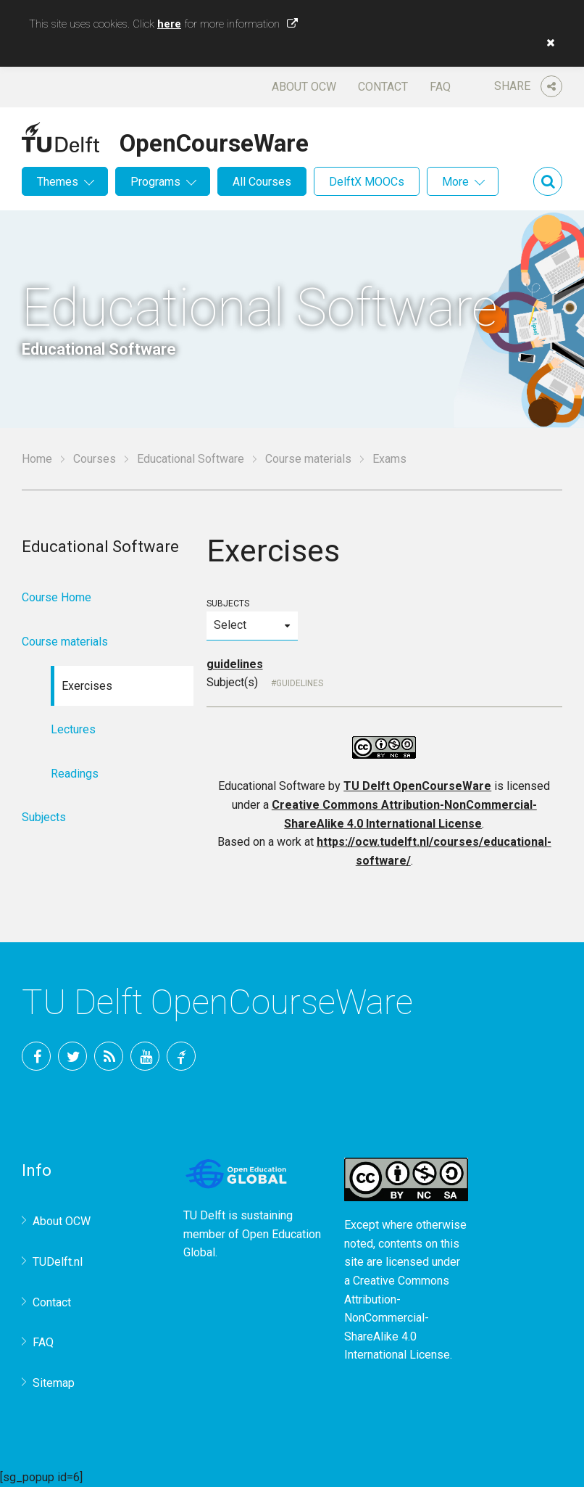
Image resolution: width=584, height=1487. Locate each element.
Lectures (73, 729)
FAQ (440, 87)
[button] (547, 42)
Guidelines (299, 683)
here (169, 23)
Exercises (87, 686)
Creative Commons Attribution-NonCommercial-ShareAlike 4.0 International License (397, 1318)
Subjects (252, 619)
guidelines (235, 664)
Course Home (56, 597)
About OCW (304, 87)
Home (37, 459)
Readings (75, 773)
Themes (57, 182)
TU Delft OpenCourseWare (417, 786)
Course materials (308, 459)
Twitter (72, 1056)
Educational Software (190, 459)
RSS (108, 1056)
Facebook (36, 1056)
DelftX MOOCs (366, 182)
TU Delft (181, 1056)
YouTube (144, 1056)
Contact (383, 87)
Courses (94, 459)
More (455, 182)
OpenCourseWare (214, 140)
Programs (155, 182)
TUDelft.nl (58, 1262)
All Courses (262, 182)
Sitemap (54, 1383)
